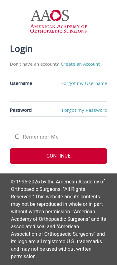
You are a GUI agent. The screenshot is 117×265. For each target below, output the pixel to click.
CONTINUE (58, 156)
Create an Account (80, 64)
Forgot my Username (84, 83)
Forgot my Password (84, 110)
